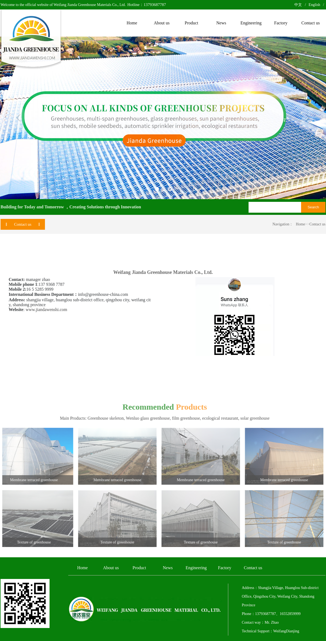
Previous (18, 117)
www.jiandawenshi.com (46, 309)
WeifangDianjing (286, 631)
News (167, 567)
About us (111, 567)
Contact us (317, 224)
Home (300, 224)
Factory (224, 567)
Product (139, 567)
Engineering (196, 567)
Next (307, 117)
